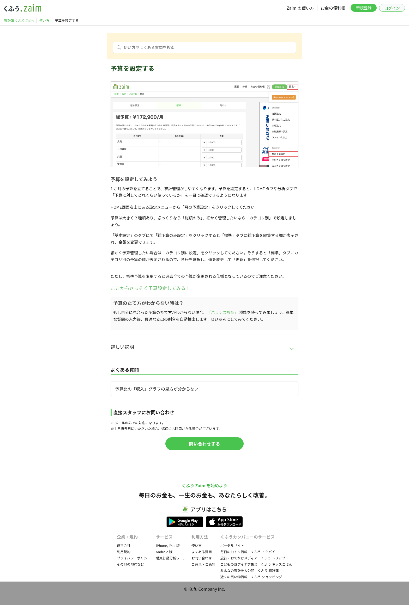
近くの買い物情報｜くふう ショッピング (251, 576)
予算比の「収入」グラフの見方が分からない (157, 389)
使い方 (196, 545)
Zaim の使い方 (300, 8)
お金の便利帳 (333, 8)
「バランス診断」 (222, 312)
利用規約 (123, 551)
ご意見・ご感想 (203, 564)
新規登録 (363, 7)
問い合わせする (204, 443)
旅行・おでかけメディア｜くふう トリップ (252, 557)
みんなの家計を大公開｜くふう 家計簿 (249, 570)
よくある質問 (201, 551)
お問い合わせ (201, 557)
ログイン (392, 8)
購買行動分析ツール (171, 557)
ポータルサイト (232, 545)
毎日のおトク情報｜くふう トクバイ (247, 551)
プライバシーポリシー (134, 557)
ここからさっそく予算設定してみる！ (150, 288)
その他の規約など (130, 564)
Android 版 (164, 551)
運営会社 (123, 545)
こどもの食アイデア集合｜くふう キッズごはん (256, 564)
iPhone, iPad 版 (168, 545)
